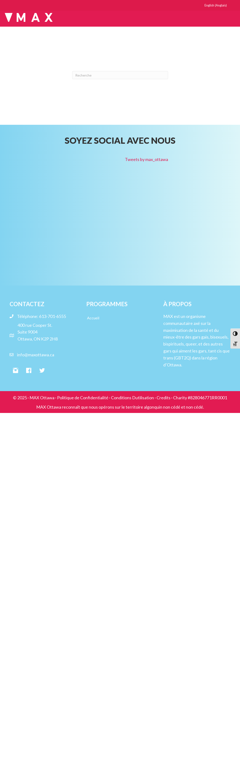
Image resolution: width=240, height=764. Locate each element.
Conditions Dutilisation (132, 397)
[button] (16, 371)
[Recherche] (120, 75)
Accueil (93, 318)
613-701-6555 (52, 316)
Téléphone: (28, 316)
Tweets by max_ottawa (146, 159)
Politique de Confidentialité (82, 397)
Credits (163, 397)
